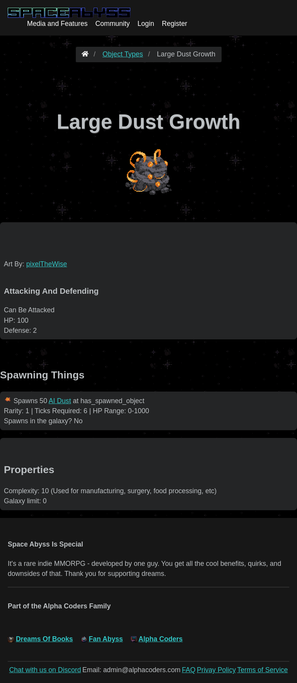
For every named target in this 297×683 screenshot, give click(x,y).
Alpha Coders (160, 639)
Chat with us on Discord (45, 670)
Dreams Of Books (44, 639)
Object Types (122, 54)
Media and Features (57, 23)
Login (145, 23)
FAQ (188, 670)
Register (175, 23)
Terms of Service (262, 670)
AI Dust (60, 401)
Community (112, 23)
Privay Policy (216, 670)
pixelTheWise (46, 264)
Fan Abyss (106, 639)
